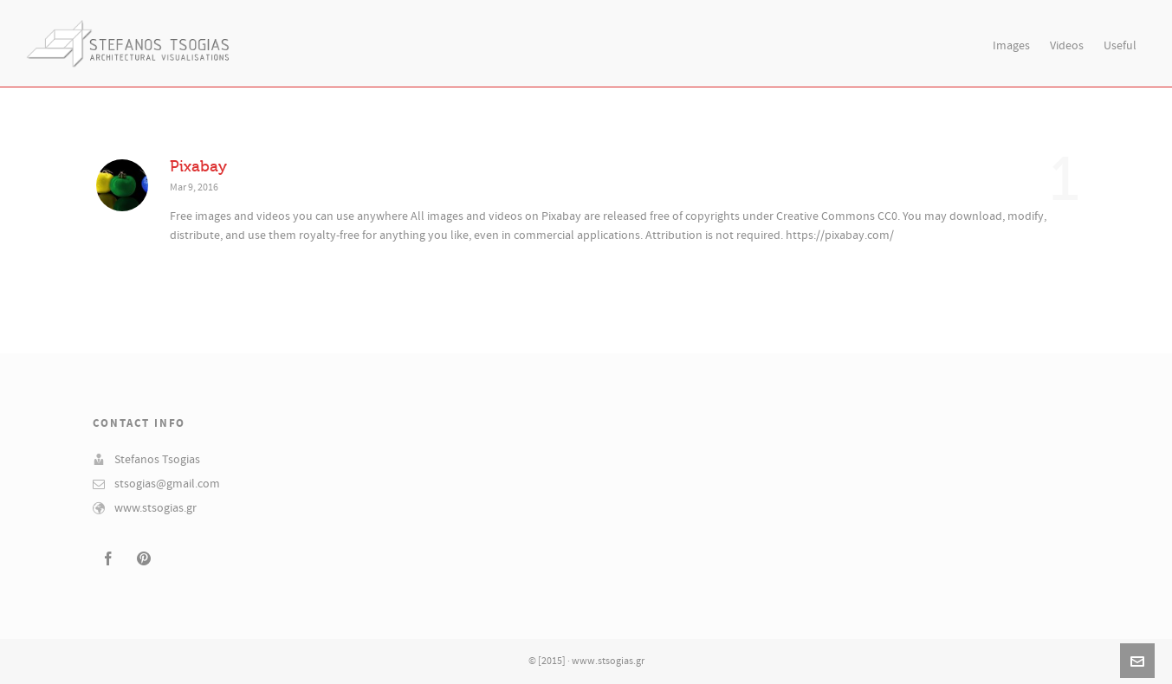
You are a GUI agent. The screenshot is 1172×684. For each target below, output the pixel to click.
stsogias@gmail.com (167, 484)
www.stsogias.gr (155, 508)
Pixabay (198, 166)
